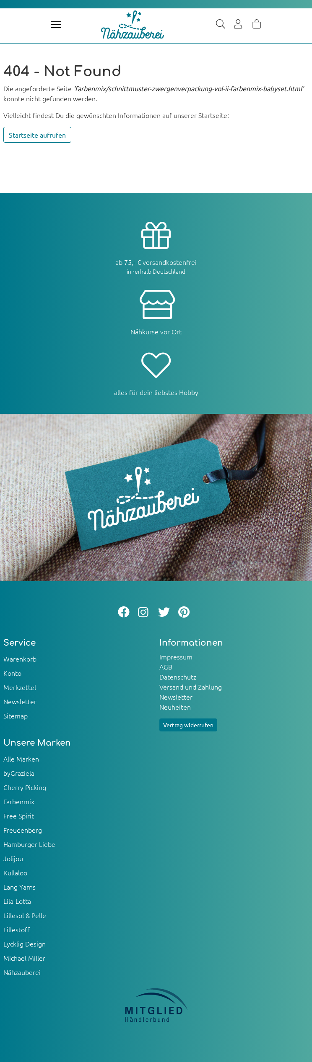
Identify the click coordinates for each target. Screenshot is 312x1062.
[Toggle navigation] (56, 24)
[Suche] (220, 24)
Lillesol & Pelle (24, 915)
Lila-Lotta (17, 901)
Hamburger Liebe (29, 844)
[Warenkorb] (256, 24)
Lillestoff (16, 929)
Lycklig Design (24, 943)
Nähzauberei (22, 972)
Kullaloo (15, 872)
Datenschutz (177, 676)
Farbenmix (18, 801)
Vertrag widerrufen (188, 725)
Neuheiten (175, 706)
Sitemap (15, 715)
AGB (165, 666)
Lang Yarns (19, 886)
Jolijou (13, 858)
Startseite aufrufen (37, 135)
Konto (12, 672)
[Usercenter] (238, 24)
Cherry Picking (24, 787)
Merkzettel (19, 687)
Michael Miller (24, 957)
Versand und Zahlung (190, 686)
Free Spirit (18, 815)
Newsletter (19, 701)
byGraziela (18, 772)
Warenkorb (19, 658)
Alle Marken (21, 758)
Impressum (175, 656)
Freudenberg (22, 829)
